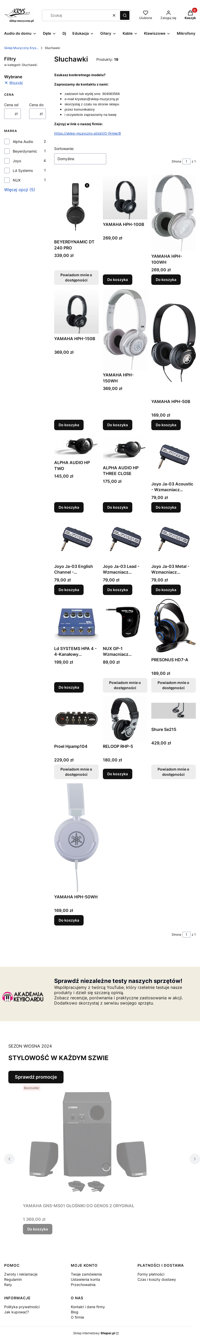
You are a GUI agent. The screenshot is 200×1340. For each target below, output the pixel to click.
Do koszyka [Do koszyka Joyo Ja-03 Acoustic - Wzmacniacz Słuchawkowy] (166, 507)
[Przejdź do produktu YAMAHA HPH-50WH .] (76, 837)
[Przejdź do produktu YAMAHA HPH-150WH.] (125, 329)
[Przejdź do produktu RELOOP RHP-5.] (125, 719)
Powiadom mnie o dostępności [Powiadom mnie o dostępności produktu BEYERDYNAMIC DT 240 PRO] (76, 277)
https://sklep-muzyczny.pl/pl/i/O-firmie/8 (87, 133)
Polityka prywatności (22, 1307)
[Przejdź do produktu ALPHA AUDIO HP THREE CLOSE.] (125, 448)
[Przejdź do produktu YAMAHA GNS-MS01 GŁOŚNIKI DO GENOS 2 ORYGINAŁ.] (88, 1142)
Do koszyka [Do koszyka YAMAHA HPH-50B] (166, 425)
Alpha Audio (23, 141)
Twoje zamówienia (86, 1274)
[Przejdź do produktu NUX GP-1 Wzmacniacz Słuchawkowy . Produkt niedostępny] (125, 621)
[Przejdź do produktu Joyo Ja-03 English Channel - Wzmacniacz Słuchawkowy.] (76, 539)
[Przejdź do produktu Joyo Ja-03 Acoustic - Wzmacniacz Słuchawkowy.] (173, 456)
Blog (74, 1312)
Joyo (17, 161)
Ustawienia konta (85, 1279)
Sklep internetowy (94, 1333)
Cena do (36, 105)
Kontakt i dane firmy (88, 1307)
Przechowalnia (83, 1284)
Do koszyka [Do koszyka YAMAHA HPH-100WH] (166, 279)
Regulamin (13, 1279)
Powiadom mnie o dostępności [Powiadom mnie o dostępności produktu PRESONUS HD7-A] (174, 685)
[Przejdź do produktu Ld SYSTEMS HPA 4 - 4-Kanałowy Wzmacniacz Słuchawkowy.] (76, 621)
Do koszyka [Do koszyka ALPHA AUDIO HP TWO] (69, 507)
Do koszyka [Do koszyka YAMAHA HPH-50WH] (69, 920)
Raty (8, 1284)
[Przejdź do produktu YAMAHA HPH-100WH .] (173, 213)
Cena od (11, 105)
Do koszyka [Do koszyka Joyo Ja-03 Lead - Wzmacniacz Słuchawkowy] (117, 589)
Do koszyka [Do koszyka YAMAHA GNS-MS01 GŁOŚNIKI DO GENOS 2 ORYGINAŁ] (37, 1229)
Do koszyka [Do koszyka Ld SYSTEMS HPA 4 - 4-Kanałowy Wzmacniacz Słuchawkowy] (69, 687)
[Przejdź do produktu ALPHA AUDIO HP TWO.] (76, 446)
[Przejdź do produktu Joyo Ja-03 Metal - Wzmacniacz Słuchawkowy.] (173, 539)
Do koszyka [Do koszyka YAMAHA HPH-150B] (69, 425)
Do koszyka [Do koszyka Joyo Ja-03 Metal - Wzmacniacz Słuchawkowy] (166, 589)
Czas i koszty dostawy (157, 1279)
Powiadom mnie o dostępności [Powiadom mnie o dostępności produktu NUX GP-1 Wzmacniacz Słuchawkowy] (125, 685)
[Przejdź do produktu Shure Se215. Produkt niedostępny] (173, 710)
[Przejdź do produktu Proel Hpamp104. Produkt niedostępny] (76, 719)
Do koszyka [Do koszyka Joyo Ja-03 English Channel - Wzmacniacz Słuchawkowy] (69, 589)
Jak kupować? (16, 1312)
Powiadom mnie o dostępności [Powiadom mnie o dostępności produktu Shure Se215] (174, 772)
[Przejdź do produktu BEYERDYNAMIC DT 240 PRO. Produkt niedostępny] (76, 206)
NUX (17, 180)
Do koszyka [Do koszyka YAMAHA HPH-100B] (117, 279)
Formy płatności (151, 1274)
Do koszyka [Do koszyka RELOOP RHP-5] (117, 774)
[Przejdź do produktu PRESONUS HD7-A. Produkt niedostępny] (173, 627)
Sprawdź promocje (36, 1077)
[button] (124, 15)
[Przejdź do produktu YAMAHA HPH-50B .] (173, 342)
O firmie (77, 1317)
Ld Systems (23, 170)
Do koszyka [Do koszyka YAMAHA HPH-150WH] (117, 425)
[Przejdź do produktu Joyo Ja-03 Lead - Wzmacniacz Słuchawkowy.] (125, 539)
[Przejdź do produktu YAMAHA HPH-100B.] (125, 197)
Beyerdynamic (25, 151)
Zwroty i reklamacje (21, 1274)
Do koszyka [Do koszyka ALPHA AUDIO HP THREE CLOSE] (117, 507)
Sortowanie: (64, 148)
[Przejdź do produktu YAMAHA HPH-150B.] (76, 311)
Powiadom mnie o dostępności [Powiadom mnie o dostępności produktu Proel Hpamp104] (76, 772)
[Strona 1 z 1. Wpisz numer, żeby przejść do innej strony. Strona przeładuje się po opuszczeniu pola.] (186, 161)
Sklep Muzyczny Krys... (21, 48)
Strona (176, 161)
